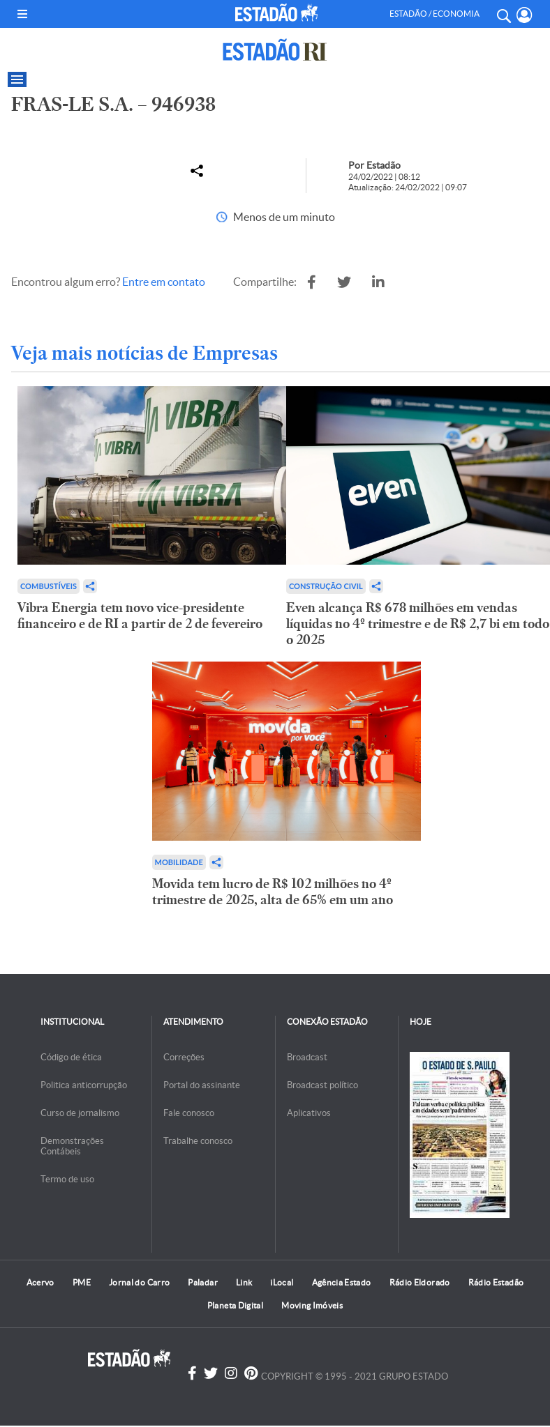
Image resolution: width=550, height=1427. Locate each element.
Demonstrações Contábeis (72, 1146)
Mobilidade (179, 862)
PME (82, 1282)
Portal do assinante (201, 1085)
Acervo (40, 1282)
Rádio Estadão (496, 1282)
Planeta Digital (235, 1305)
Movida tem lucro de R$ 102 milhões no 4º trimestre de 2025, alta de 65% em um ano (272, 892)
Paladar (203, 1282)
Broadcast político (322, 1085)
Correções (184, 1057)
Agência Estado (341, 1282)
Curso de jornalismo (79, 1113)
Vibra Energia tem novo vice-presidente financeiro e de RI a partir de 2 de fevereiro (139, 616)
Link (244, 1282)
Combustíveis (48, 585)
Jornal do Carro (139, 1282)
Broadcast (307, 1057)
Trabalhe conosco (197, 1141)
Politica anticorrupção (83, 1085)
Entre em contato (163, 281)
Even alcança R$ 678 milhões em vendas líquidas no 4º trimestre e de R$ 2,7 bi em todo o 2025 (417, 624)
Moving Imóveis (312, 1305)
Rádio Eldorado (419, 1282)
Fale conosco (188, 1113)
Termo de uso (67, 1179)
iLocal (281, 1282)
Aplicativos (309, 1113)
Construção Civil (326, 585)
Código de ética (71, 1057)
